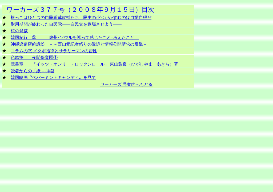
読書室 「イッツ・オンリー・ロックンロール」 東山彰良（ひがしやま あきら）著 (94, 64)
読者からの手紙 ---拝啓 (32, 71)
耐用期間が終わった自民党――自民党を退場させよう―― (66, 24)
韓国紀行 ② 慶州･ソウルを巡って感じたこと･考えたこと (75, 37)
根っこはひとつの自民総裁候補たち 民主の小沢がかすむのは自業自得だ (81, 17)
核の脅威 (19, 31)
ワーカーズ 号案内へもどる (126, 84)
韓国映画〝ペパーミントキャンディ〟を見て (53, 77)
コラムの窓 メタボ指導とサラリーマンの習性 (54, 51)
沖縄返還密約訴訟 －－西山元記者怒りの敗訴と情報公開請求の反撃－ (79, 44)
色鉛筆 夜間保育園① (34, 57)
